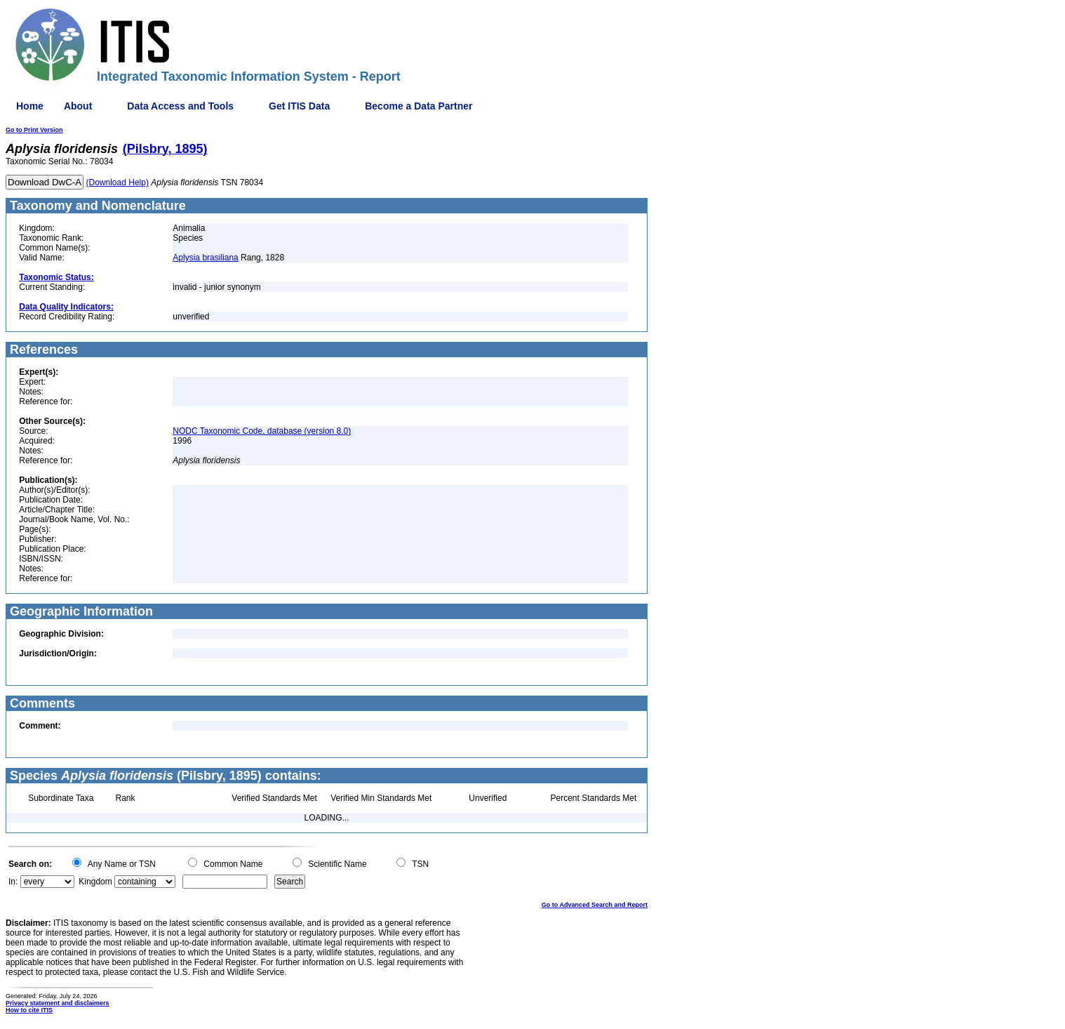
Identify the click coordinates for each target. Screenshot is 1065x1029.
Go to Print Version (34, 129)
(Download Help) (117, 182)
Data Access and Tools (180, 106)
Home (29, 106)
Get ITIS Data (299, 106)
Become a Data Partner (418, 106)
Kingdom (95, 882)
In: (13, 882)
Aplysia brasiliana (205, 258)
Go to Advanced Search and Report (595, 904)
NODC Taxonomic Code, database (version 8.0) (262, 431)
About (78, 106)
